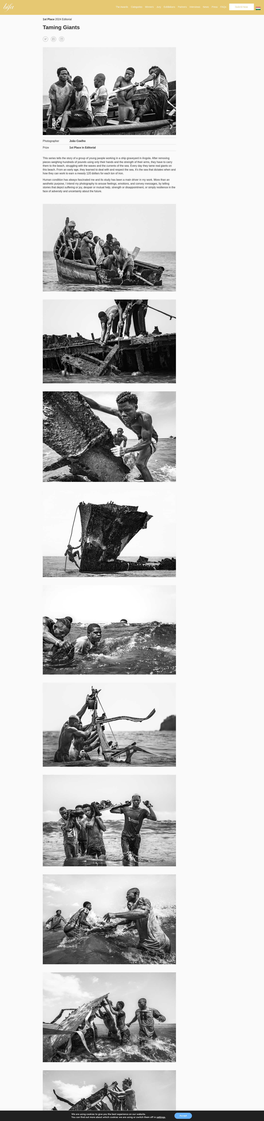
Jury (158, 7)
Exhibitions (169, 7)
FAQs (223, 7)
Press (215, 7)
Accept (183, 1115)
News (206, 7)
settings (161, 1117)
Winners (149, 7)
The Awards (122, 7)
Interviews (195, 7)
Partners (182, 7)
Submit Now (241, 7)
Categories (136, 7)
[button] (45, 39)
